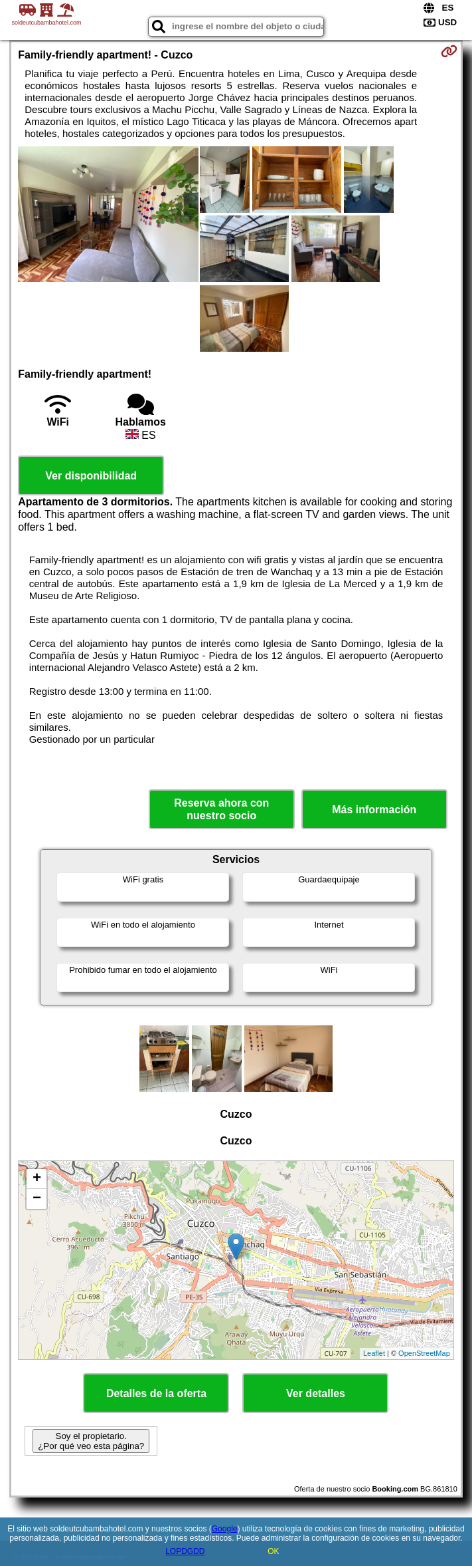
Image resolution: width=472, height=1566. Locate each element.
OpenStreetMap (424, 1353)
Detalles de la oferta (156, 1393)
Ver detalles (315, 1393)
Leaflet (374, 1353)
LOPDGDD (184, 1551)
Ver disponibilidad (91, 475)
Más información (374, 809)
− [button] (37, 1199)
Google (225, 1528)
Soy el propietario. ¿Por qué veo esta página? (91, 1441)
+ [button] (37, 1179)
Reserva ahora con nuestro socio (221, 809)
